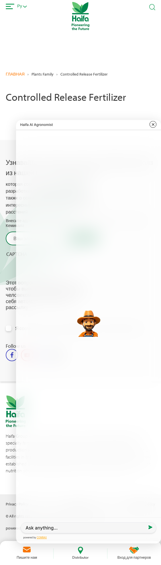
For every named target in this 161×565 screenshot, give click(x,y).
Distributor (80, 557)
